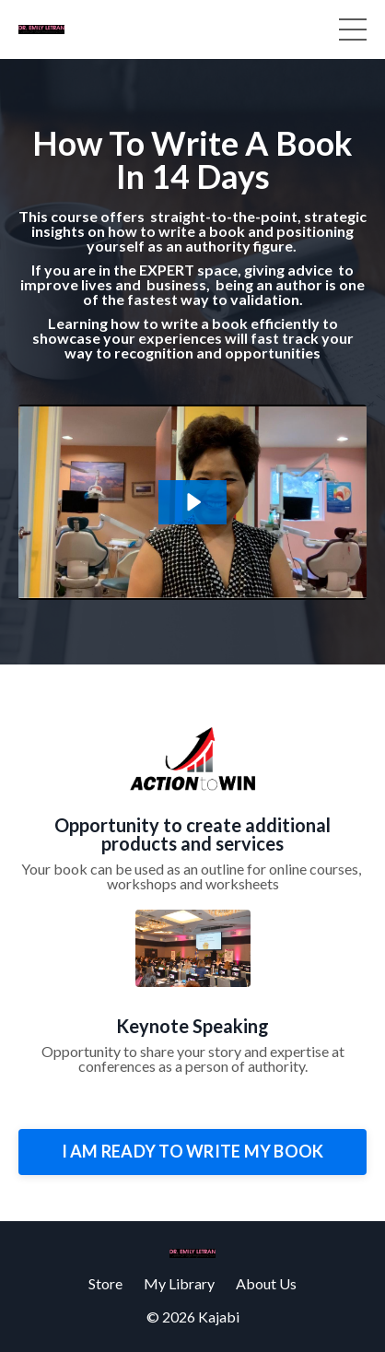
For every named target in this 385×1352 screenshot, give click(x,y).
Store (105, 1283)
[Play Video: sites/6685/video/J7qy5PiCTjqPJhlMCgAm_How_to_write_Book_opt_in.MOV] (192, 502)
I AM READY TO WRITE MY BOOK (193, 1151)
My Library (179, 1283)
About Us (266, 1283)
